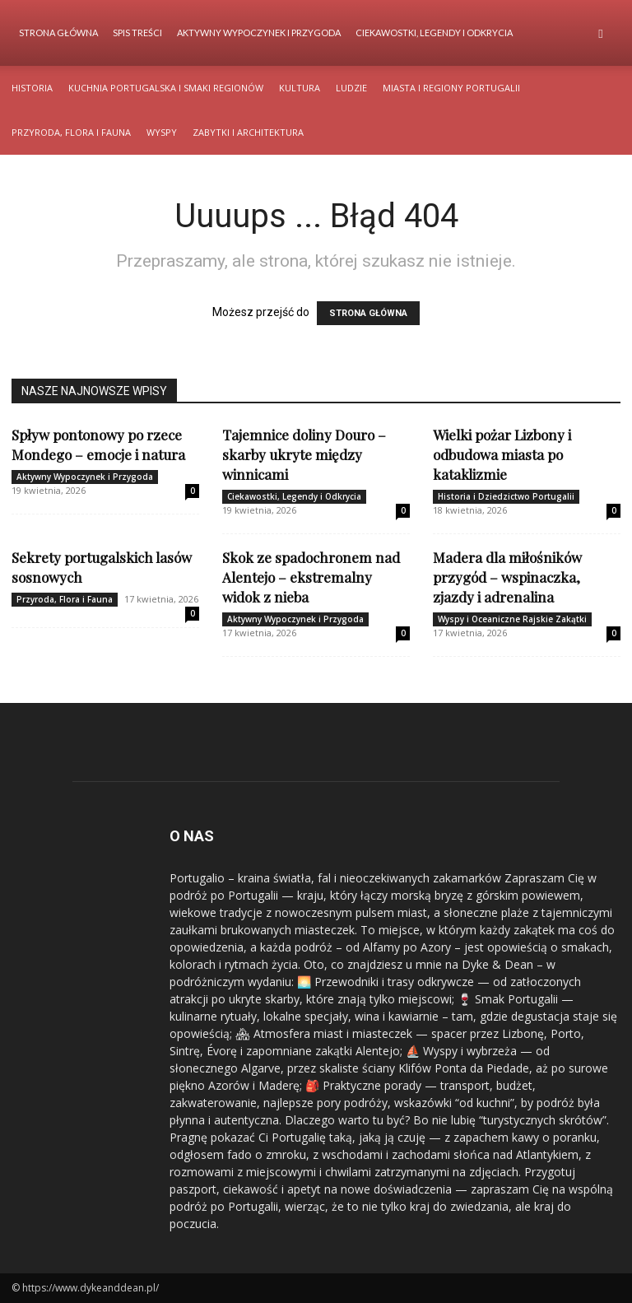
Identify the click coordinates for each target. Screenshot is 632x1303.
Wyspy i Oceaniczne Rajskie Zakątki (512, 619)
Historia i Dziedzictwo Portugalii (506, 496)
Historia (32, 87)
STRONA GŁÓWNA (368, 313)
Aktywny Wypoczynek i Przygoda (259, 32)
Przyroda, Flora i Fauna (71, 132)
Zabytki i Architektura (248, 132)
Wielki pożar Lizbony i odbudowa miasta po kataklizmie (502, 454)
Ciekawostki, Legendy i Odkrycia (434, 32)
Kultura (299, 87)
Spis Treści (137, 32)
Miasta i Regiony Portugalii (451, 87)
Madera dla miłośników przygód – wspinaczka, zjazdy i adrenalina (507, 577)
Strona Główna (58, 32)
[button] (600, 33)
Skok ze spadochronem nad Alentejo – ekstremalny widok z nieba (311, 577)
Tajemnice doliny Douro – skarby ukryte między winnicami (304, 454)
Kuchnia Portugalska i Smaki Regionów (165, 87)
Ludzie (351, 87)
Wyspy (161, 132)
